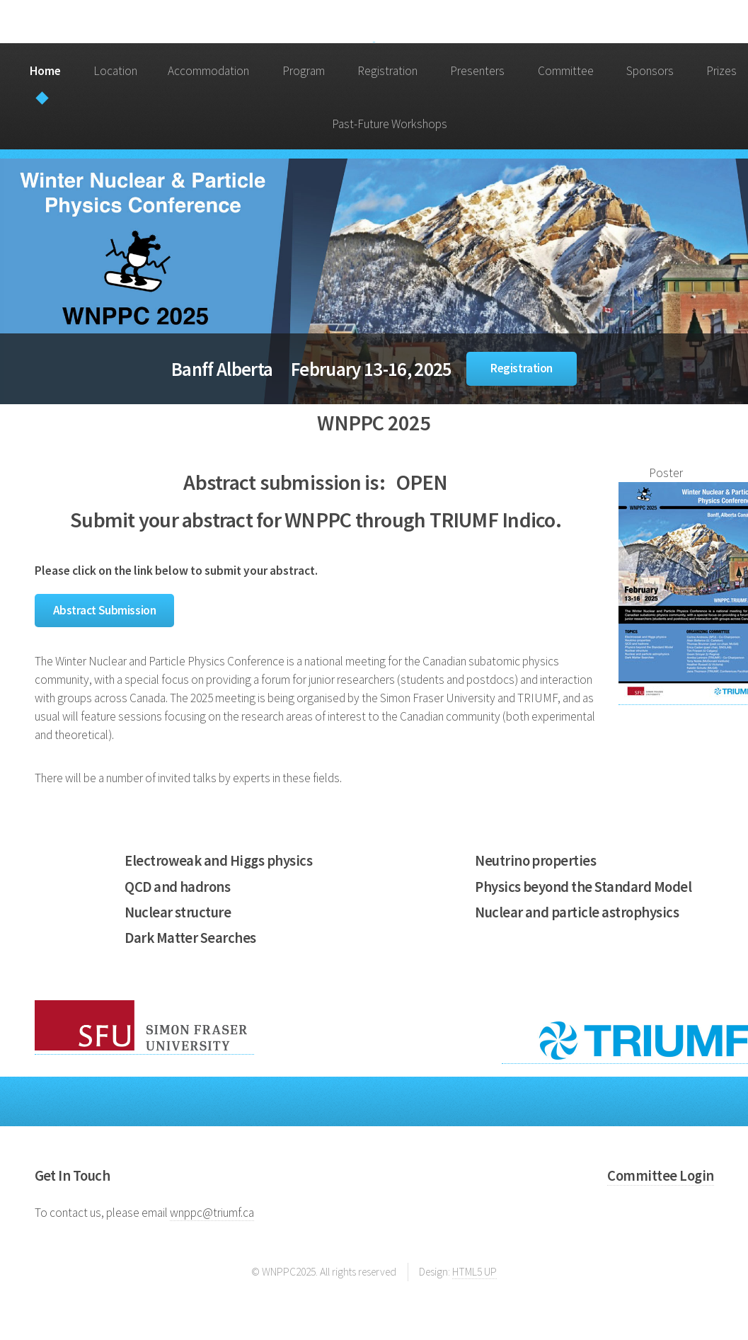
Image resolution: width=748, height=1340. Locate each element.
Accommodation (208, 71)
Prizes (721, 71)
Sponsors (650, 71)
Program (303, 71)
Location (115, 71)
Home (45, 71)
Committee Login (660, 1176)
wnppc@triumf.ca (212, 1212)
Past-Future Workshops (389, 124)
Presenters (477, 71)
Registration (387, 71)
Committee (566, 71)
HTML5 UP (474, 1271)
